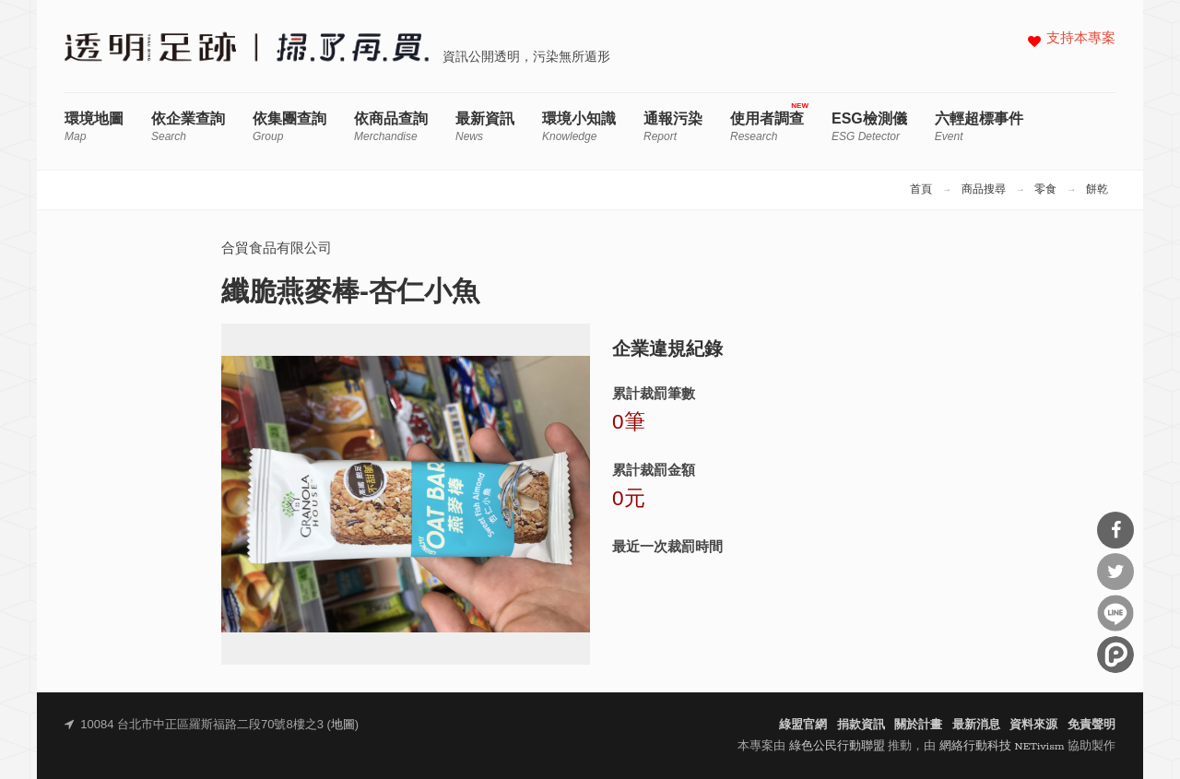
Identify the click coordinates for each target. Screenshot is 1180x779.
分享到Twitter (1115, 571)
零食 (1045, 189)
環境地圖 (94, 127)
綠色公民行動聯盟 (837, 746)
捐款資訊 (861, 725)
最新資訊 (484, 127)
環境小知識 (579, 127)
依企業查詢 (188, 127)
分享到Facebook (1115, 530)
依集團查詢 (289, 127)
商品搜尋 (984, 189)
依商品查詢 (391, 127)
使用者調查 (767, 127)
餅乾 (1097, 189)
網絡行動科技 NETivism (1002, 746)
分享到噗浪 (1115, 654)
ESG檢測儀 (869, 127)
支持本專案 (1080, 39)
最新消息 (976, 725)
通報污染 (672, 127)
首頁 (921, 189)
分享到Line (1115, 613)
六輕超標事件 (979, 127)
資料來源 (1033, 725)
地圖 (343, 725)
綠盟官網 (803, 725)
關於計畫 (918, 725)
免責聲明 (1091, 725)
